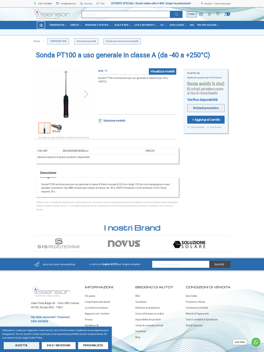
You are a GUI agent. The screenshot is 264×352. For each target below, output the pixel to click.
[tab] (48, 174)
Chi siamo (90, 296)
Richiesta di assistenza (147, 307)
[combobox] (126, 14)
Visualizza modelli (163, 71)
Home (37, 41)
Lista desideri (196, 127)
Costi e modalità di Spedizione (202, 319)
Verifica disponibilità (202, 100)
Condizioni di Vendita (197, 307)
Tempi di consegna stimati (149, 325)
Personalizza (93, 345)
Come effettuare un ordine (149, 313)
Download (140, 331)
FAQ (100, 3)
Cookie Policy (35, 337)
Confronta (214, 127)
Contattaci (140, 302)
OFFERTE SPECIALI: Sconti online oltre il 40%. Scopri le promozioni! (151, 3)
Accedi (208, 3)
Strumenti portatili (86, 41)
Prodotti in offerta (195, 302)
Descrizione (48, 173)
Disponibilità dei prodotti (148, 319)
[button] (86, 94)
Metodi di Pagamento (197, 313)
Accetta (21, 345)
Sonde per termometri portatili (122, 41)
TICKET (192, 14)
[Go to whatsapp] (256, 342)
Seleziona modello (114, 120)
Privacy (89, 319)
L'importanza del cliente (97, 302)
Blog (137, 337)
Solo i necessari (59, 345)
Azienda (86, 3)
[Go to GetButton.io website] (256, 348)
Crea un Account (222, 3)
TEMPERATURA (58, 41)
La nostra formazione (96, 307)
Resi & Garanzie (194, 325)
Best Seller (191, 296)
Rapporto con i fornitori (97, 313)
